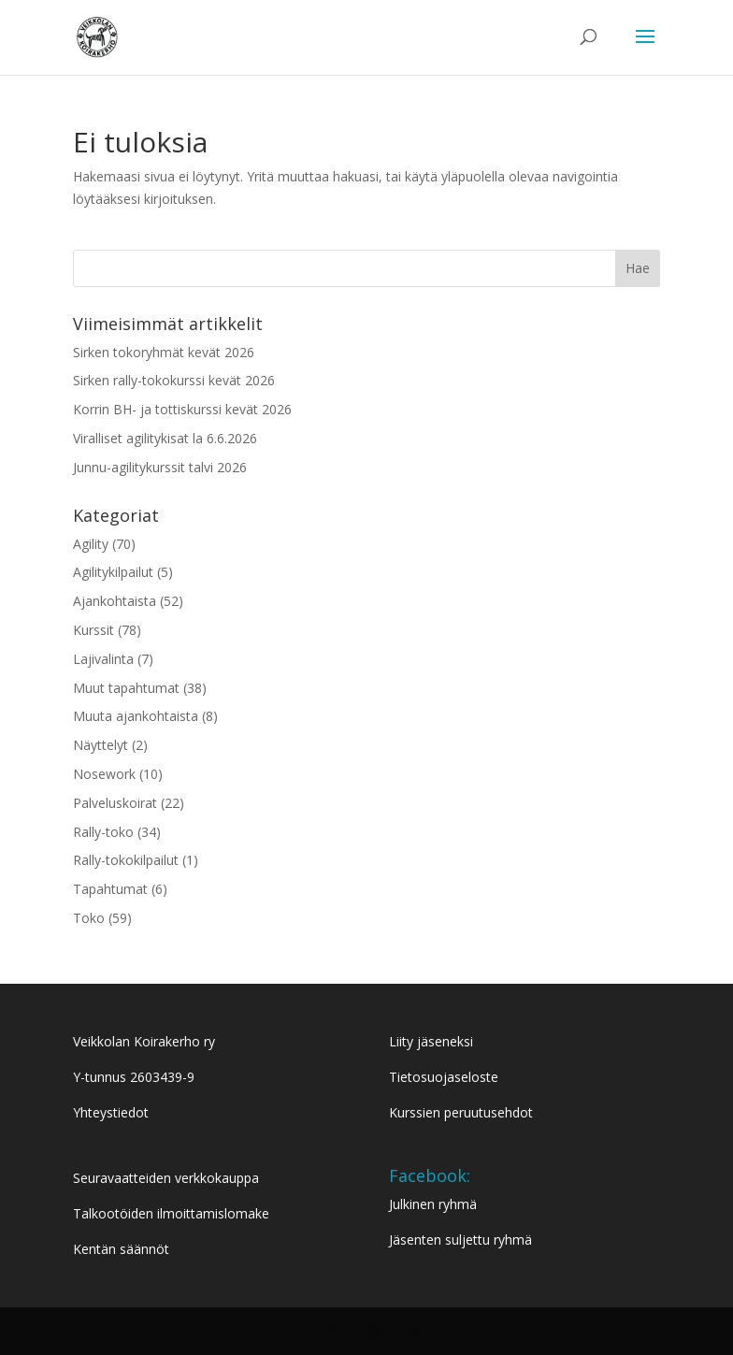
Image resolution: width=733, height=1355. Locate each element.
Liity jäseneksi (431, 1041)
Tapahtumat (110, 889)
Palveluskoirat (115, 803)
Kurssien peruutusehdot (461, 1112)
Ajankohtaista (114, 601)
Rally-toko (103, 832)
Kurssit (93, 630)
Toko (89, 918)
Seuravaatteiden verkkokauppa (166, 1178)
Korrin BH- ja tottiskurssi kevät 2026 (182, 409)
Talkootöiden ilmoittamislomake (171, 1213)
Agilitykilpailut (113, 572)
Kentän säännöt (121, 1249)
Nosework (104, 774)
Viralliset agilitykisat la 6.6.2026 (165, 438)
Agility (90, 544)
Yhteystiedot (111, 1112)
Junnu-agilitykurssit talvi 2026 (160, 467)
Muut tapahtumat (126, 688)
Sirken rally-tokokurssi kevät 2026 (174, 380)
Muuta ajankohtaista (135, 716)
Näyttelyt (100, 745)
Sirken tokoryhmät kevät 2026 (163, 352)
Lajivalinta (103, 659)
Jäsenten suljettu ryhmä (460, 1239)
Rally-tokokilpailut (126, 860)
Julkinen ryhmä (433, 1204)
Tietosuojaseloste (443, 1077)
